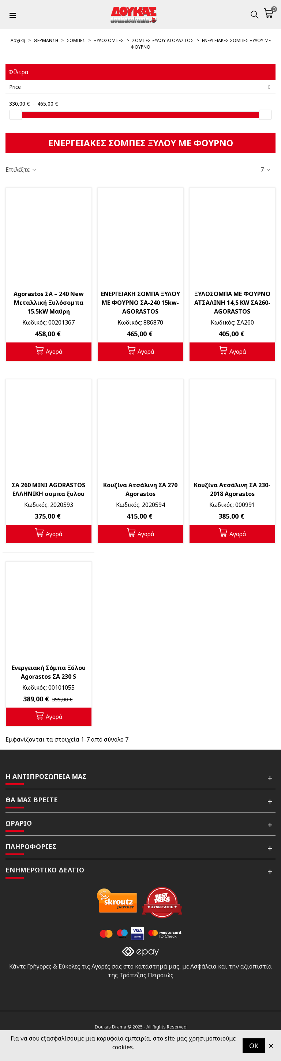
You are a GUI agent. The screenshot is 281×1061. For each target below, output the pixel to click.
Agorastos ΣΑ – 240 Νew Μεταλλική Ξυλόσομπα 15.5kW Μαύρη (49, 302)
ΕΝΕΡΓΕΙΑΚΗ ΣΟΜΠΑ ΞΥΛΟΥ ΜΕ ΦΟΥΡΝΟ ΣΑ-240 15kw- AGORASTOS (140, 302)
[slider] (16, 115)
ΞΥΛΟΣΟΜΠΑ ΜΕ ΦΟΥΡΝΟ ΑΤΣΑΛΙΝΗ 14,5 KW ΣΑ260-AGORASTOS (232, 302)
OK (253, 1045)
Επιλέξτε (21, 170)
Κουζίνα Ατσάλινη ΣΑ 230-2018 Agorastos (232, 489)
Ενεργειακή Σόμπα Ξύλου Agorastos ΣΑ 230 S (49, 672)
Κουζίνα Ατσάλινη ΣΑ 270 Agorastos (140, 489)
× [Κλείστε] (271, 1045)
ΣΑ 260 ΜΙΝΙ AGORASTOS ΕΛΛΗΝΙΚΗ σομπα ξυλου (48, 489)
